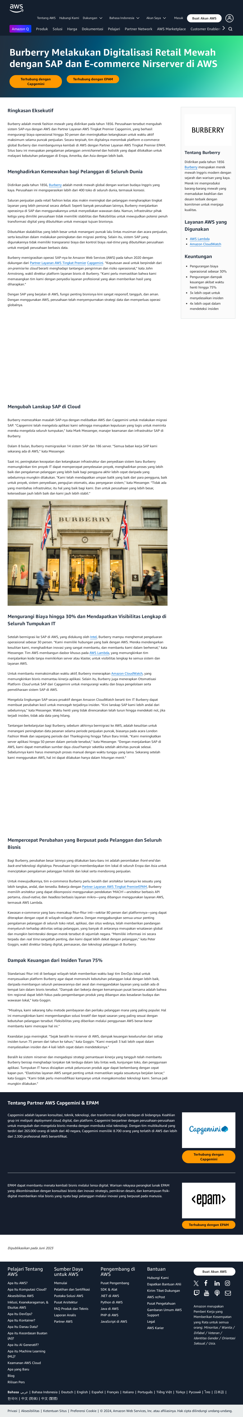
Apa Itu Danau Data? (23, 1327)
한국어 (13, 1398)
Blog (11, 1376)
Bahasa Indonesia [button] (124, 18)
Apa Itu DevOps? (20, 1314)
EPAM (142, 886)
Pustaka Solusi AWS (68, 1296)
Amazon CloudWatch (127, 673)
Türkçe (180, 1392)
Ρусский (195, 1392)
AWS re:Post (156, 1297)
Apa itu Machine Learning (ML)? (26, 1353)
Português (145, 1392)
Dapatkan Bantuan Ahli (164, 1284)
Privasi (12, 1411)
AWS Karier (155, 1328)
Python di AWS (112, 1302)
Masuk (178, 18)
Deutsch (67, 1392)
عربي (24, 1392)
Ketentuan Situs (55, 1411)
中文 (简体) (29, 1398)
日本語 (219, 1392)
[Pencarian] (231, 30)
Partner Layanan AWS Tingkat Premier (58, 263)
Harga (72, 29)
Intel (93, 637)
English (82, 1392)
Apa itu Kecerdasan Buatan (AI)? (27, 1335)
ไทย (207, 1392)
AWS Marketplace (171, 29)
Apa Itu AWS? (18, 1283)
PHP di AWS (109, 1315)
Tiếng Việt (164, 1392)
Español (97, 1392)
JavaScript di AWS (114, 1321)
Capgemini (95, 263)
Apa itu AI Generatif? (23, 1345)
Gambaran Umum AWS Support (164, 1312)
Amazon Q (20, 29)
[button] (204, 18)
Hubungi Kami (69, 18)
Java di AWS (110, 1309)
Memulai (60, 1283)
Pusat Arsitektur (66, 1302)
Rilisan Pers (16, 1382)
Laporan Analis (65, 1315)
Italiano (128, 1392)
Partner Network (138, 29)
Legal (151, 1321)
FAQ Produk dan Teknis (71, 1309)
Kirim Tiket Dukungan (163, 1290)
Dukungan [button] (92, 18)
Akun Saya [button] (156, 18)
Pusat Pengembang (115, 1283)
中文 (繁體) (49, 1398)
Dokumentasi (92, 29)
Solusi (57, 29)
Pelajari (114, 29)
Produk (42, 29)
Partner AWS (63, 1321)
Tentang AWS (46, 18)
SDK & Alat (109, 1289)
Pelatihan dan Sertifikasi (72, 1289)
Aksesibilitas (30, 1411)
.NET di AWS (110, 1296)
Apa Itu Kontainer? (21, 1320)
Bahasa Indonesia (44, 1392)
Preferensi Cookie (83, 1411)
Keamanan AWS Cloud (24, 1363)
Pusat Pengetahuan (161, 1303)
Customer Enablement (209, 29)
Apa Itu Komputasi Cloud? (27, 1289)
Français (113, 1392)
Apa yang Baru (18, 1369)
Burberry (55, 185)
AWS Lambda (99, 653)
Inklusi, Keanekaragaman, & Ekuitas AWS (28, 1304)
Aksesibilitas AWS (21, 1296)
